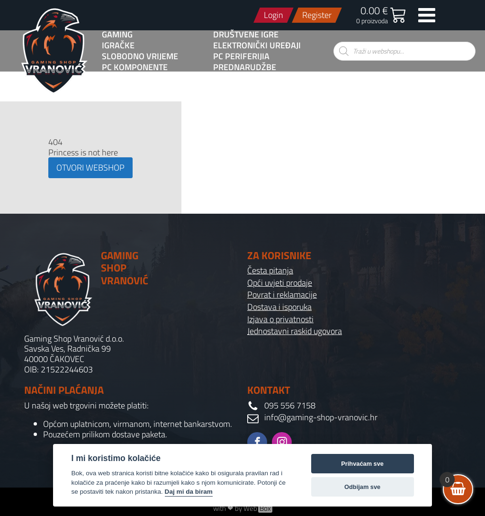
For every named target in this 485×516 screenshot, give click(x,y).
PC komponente (135, 67)
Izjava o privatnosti (280, 319)
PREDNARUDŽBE (244, 67)
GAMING (117, 34)
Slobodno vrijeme (140, 56)
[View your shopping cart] (458, 489)
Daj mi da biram (189, 491)
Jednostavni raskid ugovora (294, 331)
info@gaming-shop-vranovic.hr (320, 417)
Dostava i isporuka (279, 307)
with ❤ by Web (242, 508)
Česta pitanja (270, 270)
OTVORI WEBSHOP (90, 167)
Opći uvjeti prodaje (279, 283)
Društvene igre (245, 34)
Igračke (118, 45)
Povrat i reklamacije (282, 295)
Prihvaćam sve (362, 463)
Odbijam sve (362, 486)
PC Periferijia (241, 56)
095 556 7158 (289, 405)
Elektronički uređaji (257, 45)
